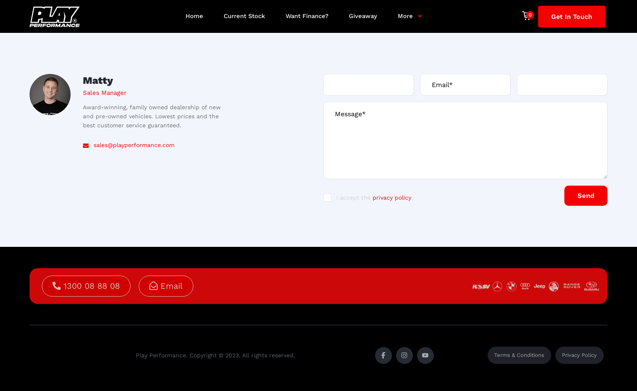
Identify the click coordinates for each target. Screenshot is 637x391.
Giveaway (363, 16)
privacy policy (392, 198)
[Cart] (530, 15)
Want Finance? (307, 16)
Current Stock (244, 16)
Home (194, 16)
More (405, 16)
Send (582, 196)
